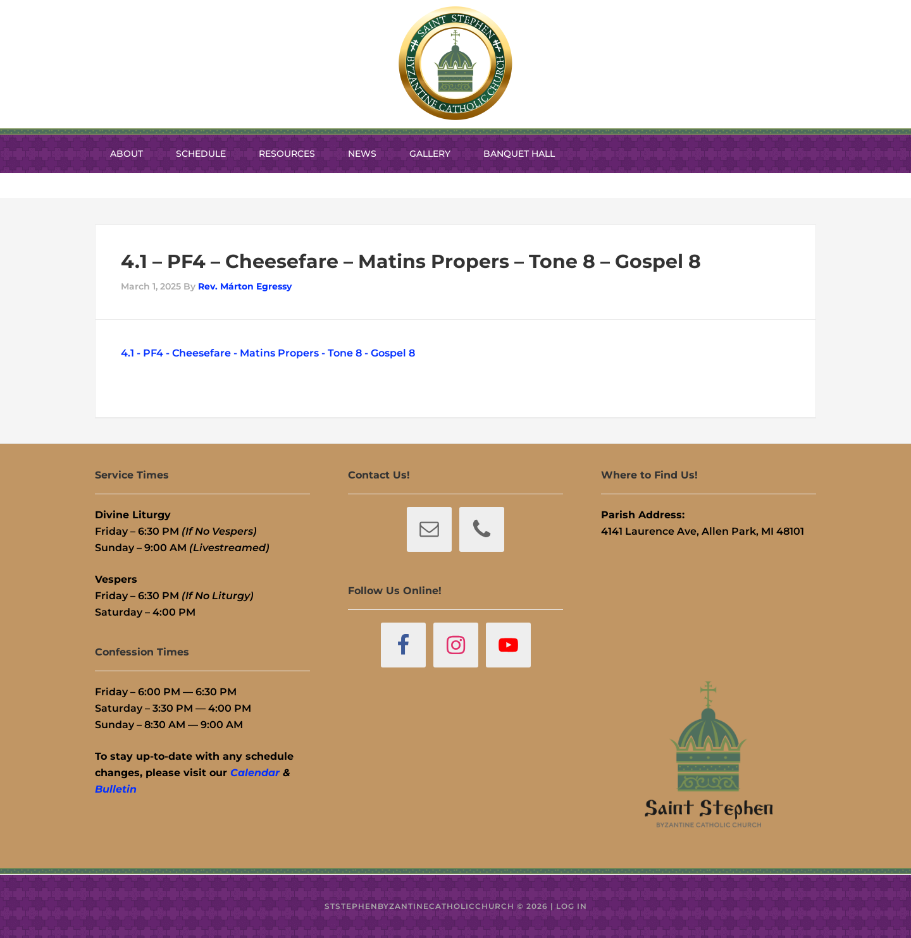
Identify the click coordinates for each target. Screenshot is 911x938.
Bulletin (116, 789)
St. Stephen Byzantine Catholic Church (455, 63)
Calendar (255, 773)
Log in (571, 906)
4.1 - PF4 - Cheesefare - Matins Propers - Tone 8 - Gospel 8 (268, 353)
